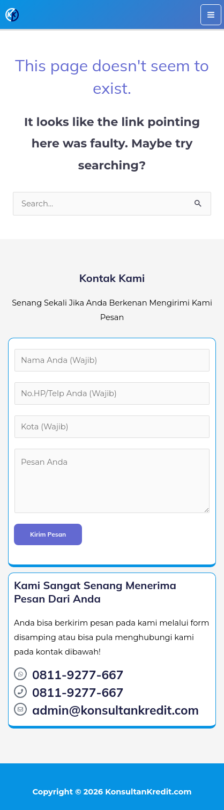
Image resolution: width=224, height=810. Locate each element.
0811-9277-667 (77, 674)
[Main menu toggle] (210, 14)
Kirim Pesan (48, 534)
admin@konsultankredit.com (115, 710)
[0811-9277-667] (20, 673)
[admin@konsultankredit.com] (20, 709)
